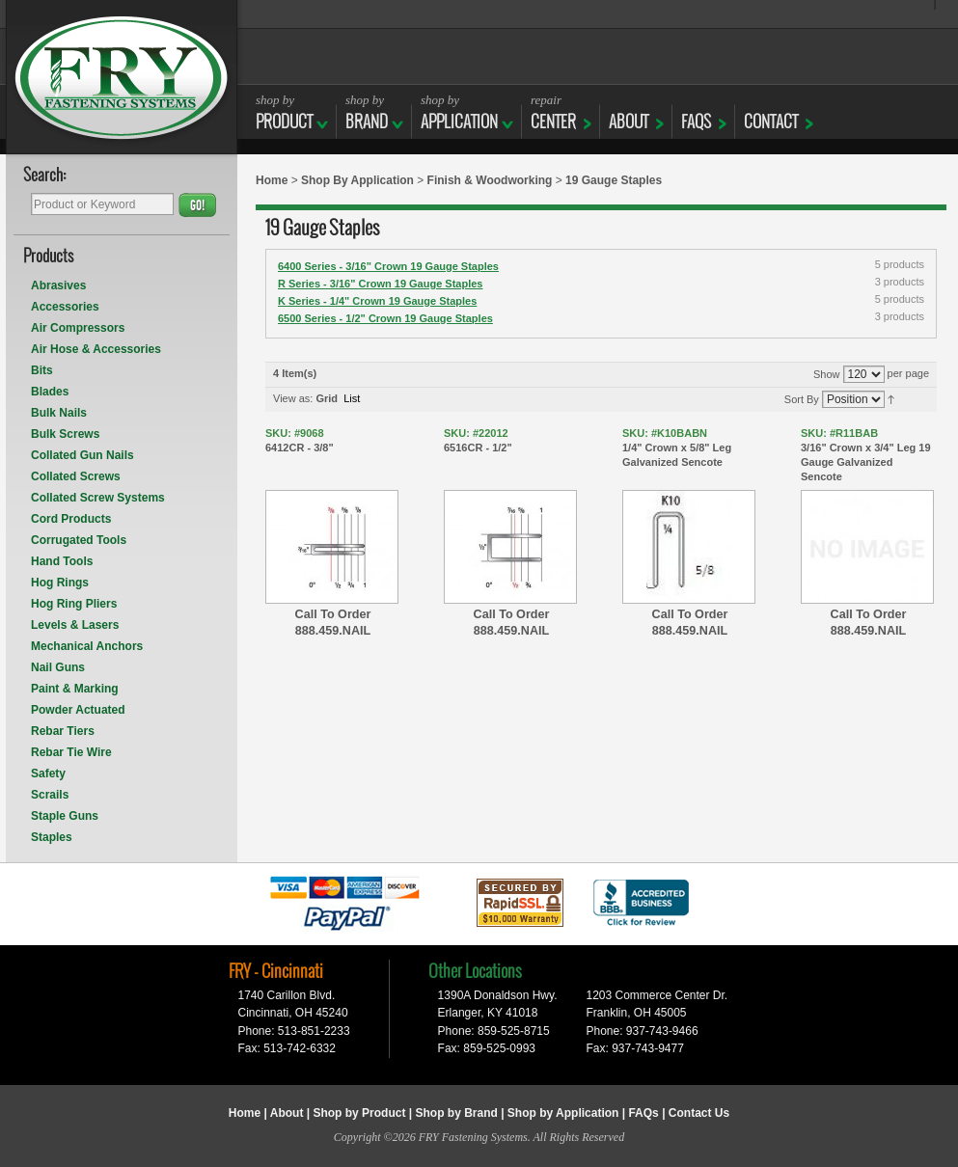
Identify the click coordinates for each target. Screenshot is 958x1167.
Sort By (801, 399)
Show (826, 374)
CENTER (553, 112)
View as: (293, 398)
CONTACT (771, 112)
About (287, 1113)
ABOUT (628, 112)
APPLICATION (459, 112)
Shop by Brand (456, 1113)
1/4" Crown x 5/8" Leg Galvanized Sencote (689, 447)
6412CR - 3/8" (332, 439)
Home (271, 180)
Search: (45, 176)
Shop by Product (359, 1113)
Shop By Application (357, 180)
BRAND (366, 112)
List (351, 398)
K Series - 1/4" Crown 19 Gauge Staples (377, 301)
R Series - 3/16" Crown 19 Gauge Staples (380, 283)
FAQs (696, 112)
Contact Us (699, 1113)
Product (284, 112)
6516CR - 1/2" (511, 439)
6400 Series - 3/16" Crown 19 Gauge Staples (388, 266)
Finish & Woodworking (490, 180)
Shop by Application (563, 1113)
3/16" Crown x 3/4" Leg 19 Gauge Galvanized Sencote (868, 454)
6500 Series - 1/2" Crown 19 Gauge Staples (385, 318)
